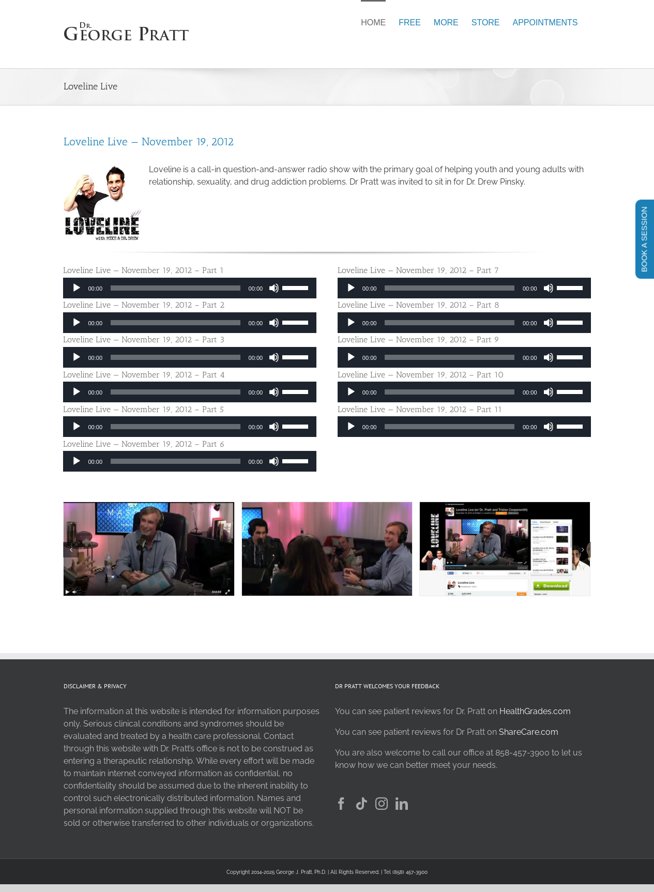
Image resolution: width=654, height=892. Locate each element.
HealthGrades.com (535, 711)
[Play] (76, 288)
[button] (71, 549)
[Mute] (274, 288)
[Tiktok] (361, 803)
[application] (189, 288)
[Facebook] (341, 803)
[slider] (175, 288)
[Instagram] (381, 803)
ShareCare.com (528, 732)
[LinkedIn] (402, 803)
